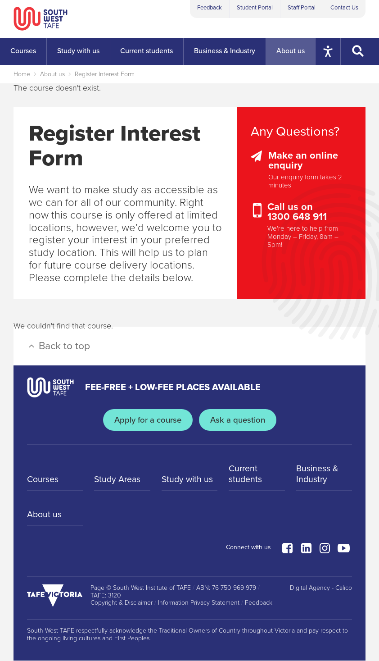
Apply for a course (147, 420)
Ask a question (238, 420)
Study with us (188, 480)
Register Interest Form (105, 74)
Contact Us (344, 7)
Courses (43, 480)
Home (22, 74)
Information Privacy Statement (198, 603)
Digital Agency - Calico (321, 588)
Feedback (209, 7)
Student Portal (255, 7)
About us (52, 74)
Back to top (58, 346)
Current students (245, 474)
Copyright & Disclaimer (121, 603)
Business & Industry (317, 474)
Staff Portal (302, 7)
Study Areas (118, 480)
